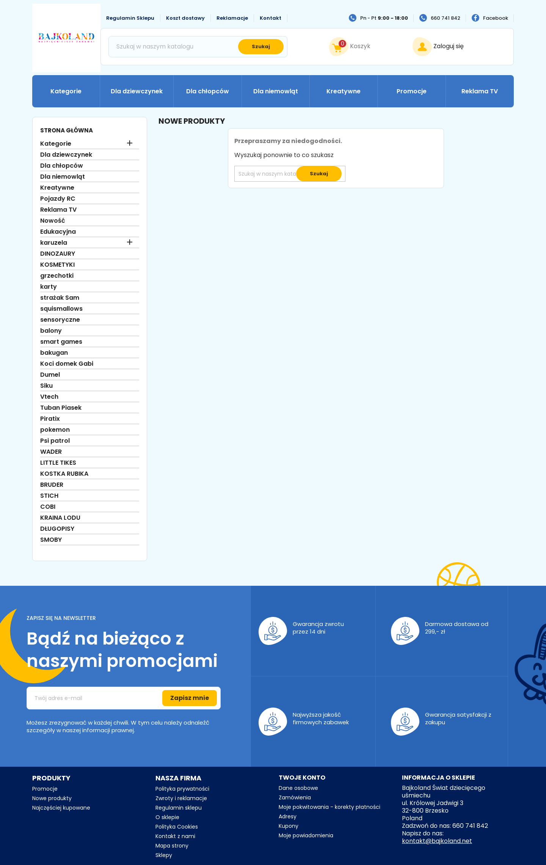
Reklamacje (232, 18)
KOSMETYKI (57, 265)
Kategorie (66, 91)
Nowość (52, 221)
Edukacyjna (58, 232)
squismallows (61, 309)
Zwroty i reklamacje (181, 798)
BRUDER (51, 485)
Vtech (49, 397)
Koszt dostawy (185, 18)
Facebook (495, 18)
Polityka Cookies (176, 826)
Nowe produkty (52, 798)
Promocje (412, 91)
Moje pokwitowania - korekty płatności (329, 807)
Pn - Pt (384, 18)
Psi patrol (55, 441)
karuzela (53, 243)
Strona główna (66, 130)
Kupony (288, 826)
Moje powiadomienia (306, 835)
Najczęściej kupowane (61, 808)
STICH (49, 496)
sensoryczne (60, 320)
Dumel (50, 375)
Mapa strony (171, 845)
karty (48, 287)
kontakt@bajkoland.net (437, 841)
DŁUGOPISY (57, 529)
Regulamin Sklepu (130, 18)
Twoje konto (302, 777)
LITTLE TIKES (58, 463)
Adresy (288, 816)
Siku (46, 386)
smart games (61, 342)
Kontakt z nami (175, 836)
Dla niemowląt (275, 91)
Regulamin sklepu (178, 808)
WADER (51, 452)
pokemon (55, 430)
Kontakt (270, 18)
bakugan (54, 353)
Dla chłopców (207, 91)
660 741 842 (445, 18)
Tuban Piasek (61, 408)
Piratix (50, 419)
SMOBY (51, 540)
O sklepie (167, 817)
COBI (47, 507)
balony (51, 331)
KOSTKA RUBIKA (64, 474)
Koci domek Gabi (66, 364)
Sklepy (163, 855)
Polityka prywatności (182, 789)
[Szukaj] (197, 46)
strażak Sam (59, 298)
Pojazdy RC (57, 199)
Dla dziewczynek (137, 91)
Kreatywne (343, 91)
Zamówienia (295, 797)
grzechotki (57, 276)
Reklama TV (479, 91)
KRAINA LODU (60, 518)
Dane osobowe (298, 788)
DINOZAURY (57, 254)
